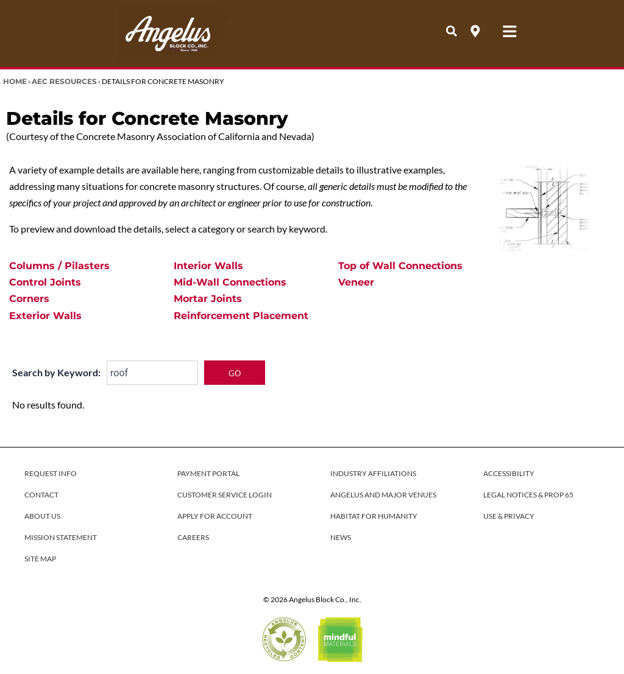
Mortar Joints (208, 298)
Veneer (356, 282)
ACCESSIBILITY (508, 473)
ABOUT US (42, 516)
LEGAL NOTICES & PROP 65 (528, 494)
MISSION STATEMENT (60, 537)
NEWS (340, 537)
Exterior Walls (45, 315)
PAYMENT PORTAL (208, 473)
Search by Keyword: (56, 372)
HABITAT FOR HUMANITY (373, 516)
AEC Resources (64, 81)
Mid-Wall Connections (230, 282)
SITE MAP (40, 558)
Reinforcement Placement (241, 315)
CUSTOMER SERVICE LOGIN (224, 494)
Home (15, 81)
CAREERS (193, 537)
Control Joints (45, 282)
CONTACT (41, 494)
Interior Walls (208, 266)
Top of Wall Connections (400, 266)
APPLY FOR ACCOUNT (214, 516)
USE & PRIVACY (508, 516)
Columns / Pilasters (59, 266)
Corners (29, 298)
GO (235, 373)
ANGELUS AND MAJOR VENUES (383, 494)
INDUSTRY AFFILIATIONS (373, 473)
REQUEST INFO (50, 473)
